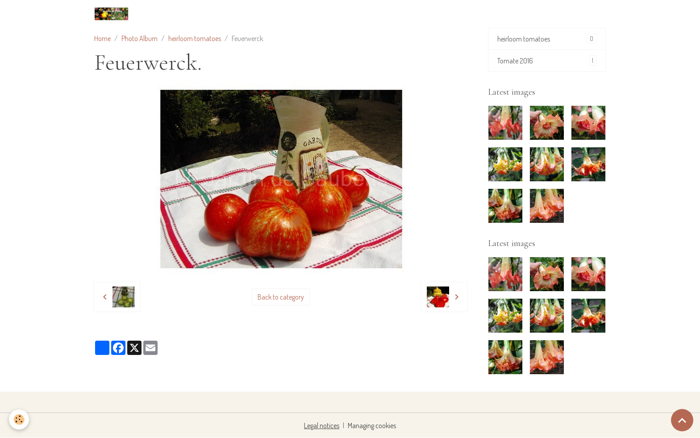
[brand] (113, 14)
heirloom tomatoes (194, 38)
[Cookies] (19, 419)
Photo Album (139, 38)
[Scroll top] (682, 420)
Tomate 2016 (546, 60)
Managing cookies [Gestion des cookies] (372, 425)
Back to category (281, 296)
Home (102, 38)
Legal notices (321, 425)
